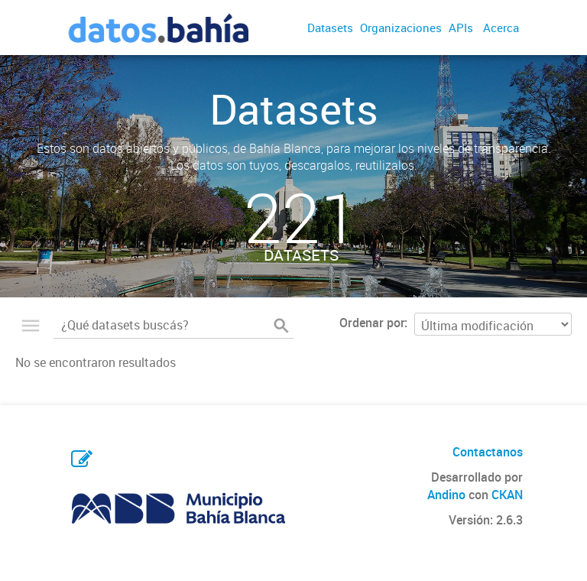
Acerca (501, 27)
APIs (461, 27)
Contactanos (487, 451)
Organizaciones (401, 27)
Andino (446, 494)
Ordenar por (371, 322)
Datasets (330, 27)
